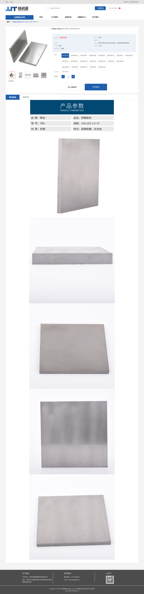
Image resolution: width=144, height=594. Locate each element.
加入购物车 (72, 87)
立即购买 (95, 87)
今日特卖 (54, 17)
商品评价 (26, 97)
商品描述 (12, 97)
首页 (41, 17)
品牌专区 (68, 17)
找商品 (101, 8)
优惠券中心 (82, 17)
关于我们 (95, 17)
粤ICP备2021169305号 (88, 589)
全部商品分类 (19, 17)
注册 (11, 2)
